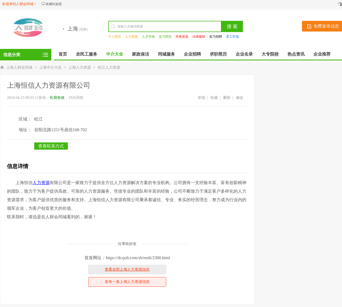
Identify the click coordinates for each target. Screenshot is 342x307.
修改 (239, 98)
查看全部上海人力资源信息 (127, 269)
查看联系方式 (51, 146)
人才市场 (148, 36)
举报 (201, 98)
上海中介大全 (50, 67)
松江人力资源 (109, 67)
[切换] (83, 29)
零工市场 (232, 36)
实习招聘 (215, 36)
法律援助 (198, 36)
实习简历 (165, 36)
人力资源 (131, 36)
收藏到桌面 (54, 4)
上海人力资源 (79, 67)
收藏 (214, 98)
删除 (227, 98)
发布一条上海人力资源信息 (127, 282)
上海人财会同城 (19, 67)
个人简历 (114, 36)
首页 (63, 54)
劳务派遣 (182, 36)
